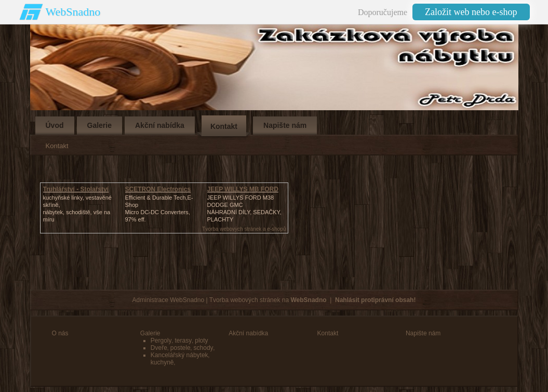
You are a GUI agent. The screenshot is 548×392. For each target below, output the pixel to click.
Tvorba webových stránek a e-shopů (244, 229)
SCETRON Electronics (158, 189)
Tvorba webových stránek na (268, 300)
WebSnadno (73, 11)
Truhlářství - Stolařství (76, 189)
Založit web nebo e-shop (471, 12)
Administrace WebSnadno (168, 300)
